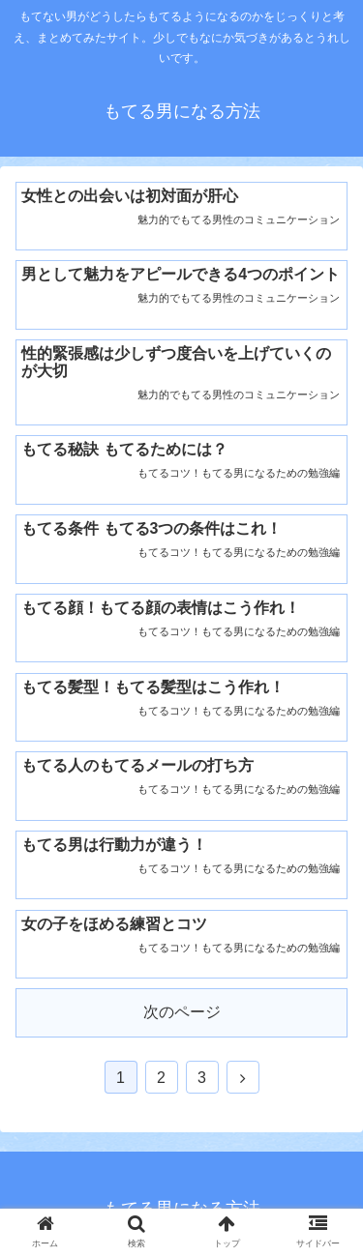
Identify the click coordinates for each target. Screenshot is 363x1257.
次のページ (182, 1012)
